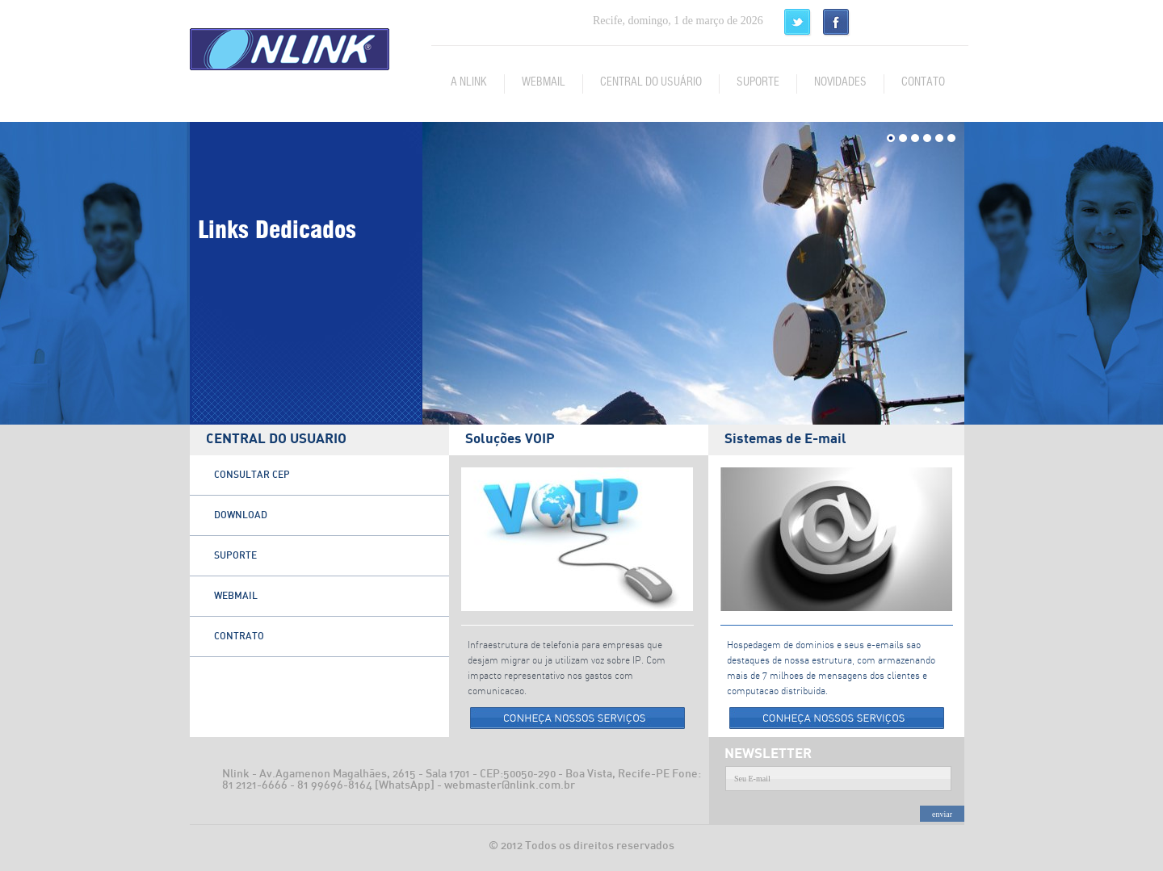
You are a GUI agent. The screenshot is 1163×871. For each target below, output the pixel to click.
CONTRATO (239, 636)
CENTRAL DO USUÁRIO (651, 82)
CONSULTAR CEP (252, 474)
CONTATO (923, 82)
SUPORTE (758, 82)
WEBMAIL (543, 82)
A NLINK (469, 82)
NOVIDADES (840, 82)
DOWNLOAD (240, 515)
